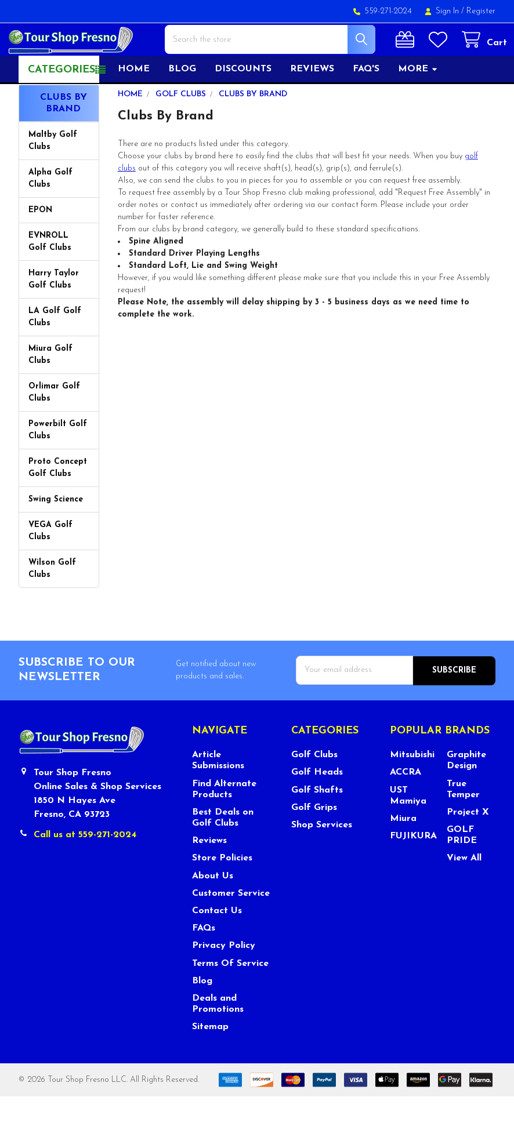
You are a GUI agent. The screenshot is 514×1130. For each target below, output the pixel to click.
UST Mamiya (408, 829)
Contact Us (217, 944)
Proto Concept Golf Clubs (57, 501)
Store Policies (222, 891)
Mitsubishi (412, 788)
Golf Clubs (314, 788)
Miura (403, 851)
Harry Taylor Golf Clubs (53, 313)
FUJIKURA (413, 869)
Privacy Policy (223, 979)
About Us (212, 909)
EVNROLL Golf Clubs (49, 275)
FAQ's (366, 102)
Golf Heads (317, 806)
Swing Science (55, 533)
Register (480, 11)
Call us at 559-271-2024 (85, 868)
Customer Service (231, 926)
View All (464, 891)
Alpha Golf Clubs (50, 212)
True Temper (463, 822)
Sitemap (210, 1059)
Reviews (312, 102)
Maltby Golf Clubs (52, 174)
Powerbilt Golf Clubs (57, 463)
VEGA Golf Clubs (50, 564)
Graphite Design (466, 793)
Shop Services (321, 858)
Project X (468, 845)
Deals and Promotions (218, 1037)
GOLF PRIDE (462, 868)
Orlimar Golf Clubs (54, 426)
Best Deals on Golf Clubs (223, 851)
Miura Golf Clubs (50, 388)
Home (134, 102)
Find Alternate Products (224, 822)
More (418, 102)
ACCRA (405, 806)
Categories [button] (61, 103)
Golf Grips (314, 840)
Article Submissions (218, 793)
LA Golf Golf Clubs (54, 350)
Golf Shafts (317, 823)
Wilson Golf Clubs (52, 602)
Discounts (243, 102)
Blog (182, 102)
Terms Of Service (230, 996)
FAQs (203, 961)
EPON (40, 243)
